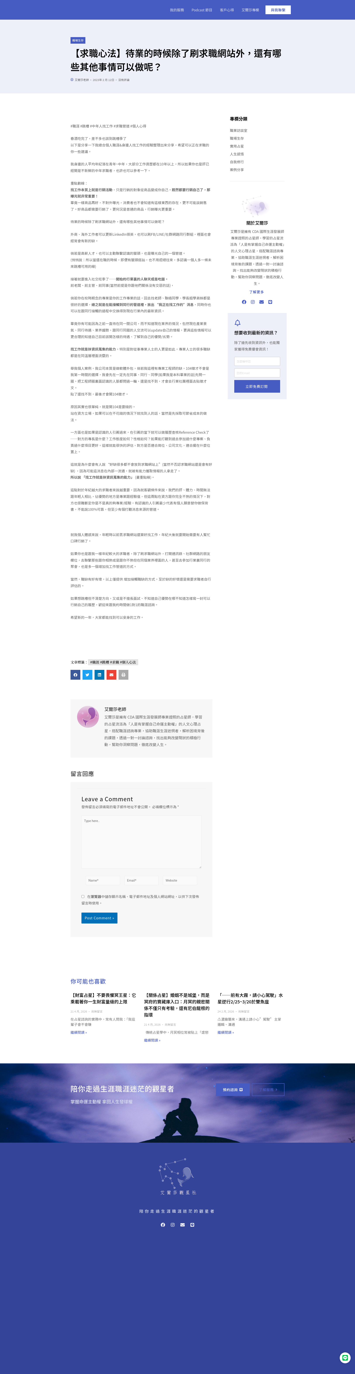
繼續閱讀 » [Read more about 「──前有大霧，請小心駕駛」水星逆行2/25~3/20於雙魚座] (225, 1033)
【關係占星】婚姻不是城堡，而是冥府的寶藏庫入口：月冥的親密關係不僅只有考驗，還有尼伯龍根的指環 (177, 1006)
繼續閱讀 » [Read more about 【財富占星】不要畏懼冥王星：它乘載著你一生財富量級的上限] (79, 1033)
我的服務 (177, 9)
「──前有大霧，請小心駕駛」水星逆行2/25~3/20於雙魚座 (250, 999)
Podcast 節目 (202, 9)
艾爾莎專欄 (250, 9)
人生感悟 (237, 153)
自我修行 (237, 161)
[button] (75, 675)
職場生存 (78, 40)
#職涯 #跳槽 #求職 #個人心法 (113, 662)
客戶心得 (227, 9)
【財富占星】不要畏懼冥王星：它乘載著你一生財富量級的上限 (103, 999)
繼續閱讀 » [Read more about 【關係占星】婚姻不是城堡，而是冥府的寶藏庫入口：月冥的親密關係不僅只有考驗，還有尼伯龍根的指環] (152, 1041)
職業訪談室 (238, 130)
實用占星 (237, 146)
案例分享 (237, 169)
